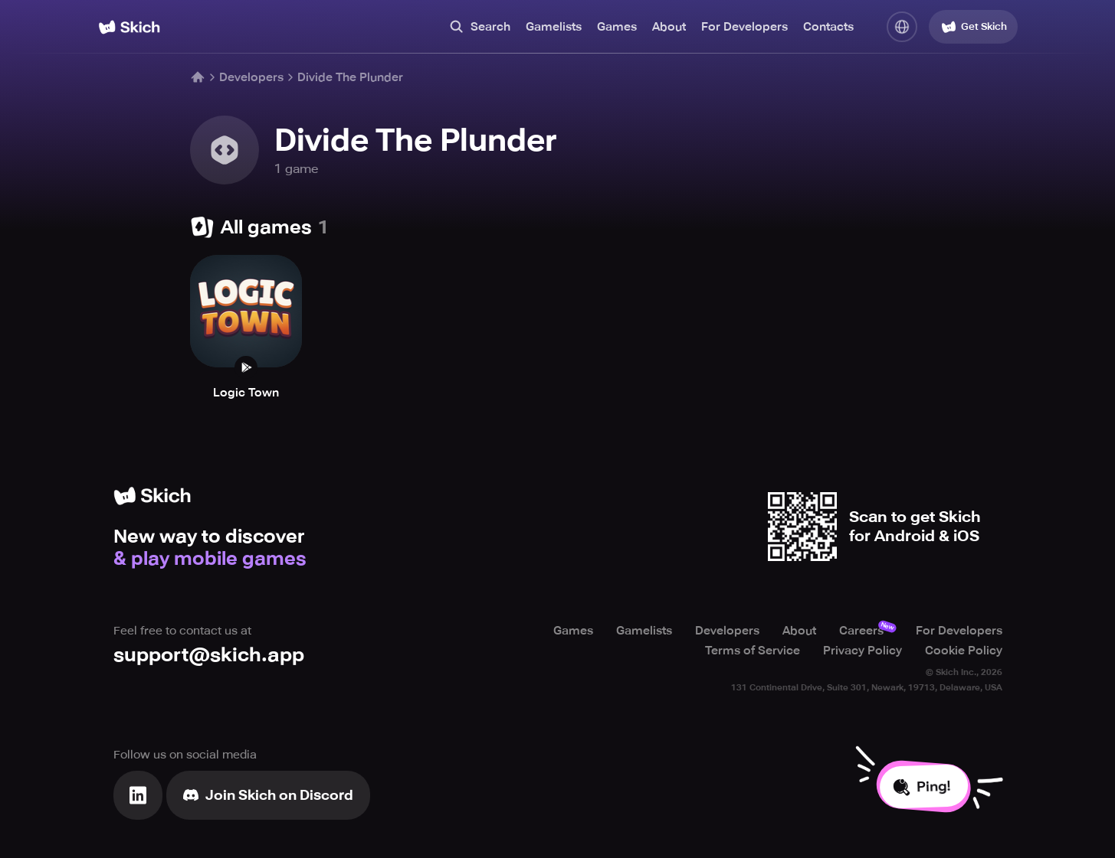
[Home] (129, 27)
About (669, 27)
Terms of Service (752, 650)
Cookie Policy (963, 650)
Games (617, 27)
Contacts (828, 27)
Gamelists (554, 27)
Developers (251, 77)
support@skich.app (208, 655)
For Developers (744, 27)
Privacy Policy (862, 650)
